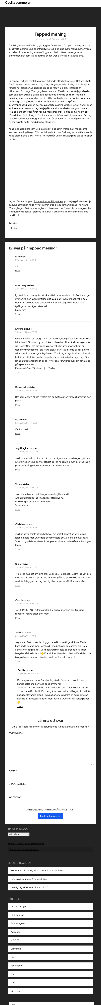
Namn (13, 770)
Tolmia (18, 484)
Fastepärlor (17, 965)
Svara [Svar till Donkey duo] (17, 404)
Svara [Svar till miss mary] (17, 314)
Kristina (19, 328)
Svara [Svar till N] (17, 270)
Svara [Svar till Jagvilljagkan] (17, 469)
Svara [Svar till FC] (17, 433)
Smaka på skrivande (21, 878)
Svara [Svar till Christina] (17, 549)
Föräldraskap (17, 914)
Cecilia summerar (18, 2)
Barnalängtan (18, 923)
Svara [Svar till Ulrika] (17, 585)
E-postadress (18, 783)
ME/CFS (15, 940)
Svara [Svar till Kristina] (17, 372)
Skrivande (16, 948)
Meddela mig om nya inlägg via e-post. (51, 809)
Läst (13, 957)
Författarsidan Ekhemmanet (26, 843)
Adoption (15, 931)
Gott (13, 982)
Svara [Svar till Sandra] (17, 661)
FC (16, 419)
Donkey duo (21, 387)
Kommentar (16, 732)
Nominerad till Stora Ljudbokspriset (29, 870)
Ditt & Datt (16, 990)
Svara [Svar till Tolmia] (17, 509)
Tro (12, 974)
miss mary (20, 285)
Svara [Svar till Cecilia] (17, 617)
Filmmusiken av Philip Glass (48, 201)
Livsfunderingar (19, 906)
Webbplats (15, 797)
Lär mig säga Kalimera (22, 887)
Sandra (19, 632)
